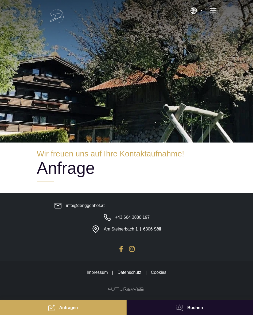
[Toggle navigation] (213, 10)
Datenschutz (129, 272)
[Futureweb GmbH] (126, 289)
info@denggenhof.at (85, 205)
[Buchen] (190, 307)
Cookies (158, 272)
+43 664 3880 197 (132, 217)
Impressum (97, 272)
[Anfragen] (63, 307)
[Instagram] (132, 249)
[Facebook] (121, 249)
